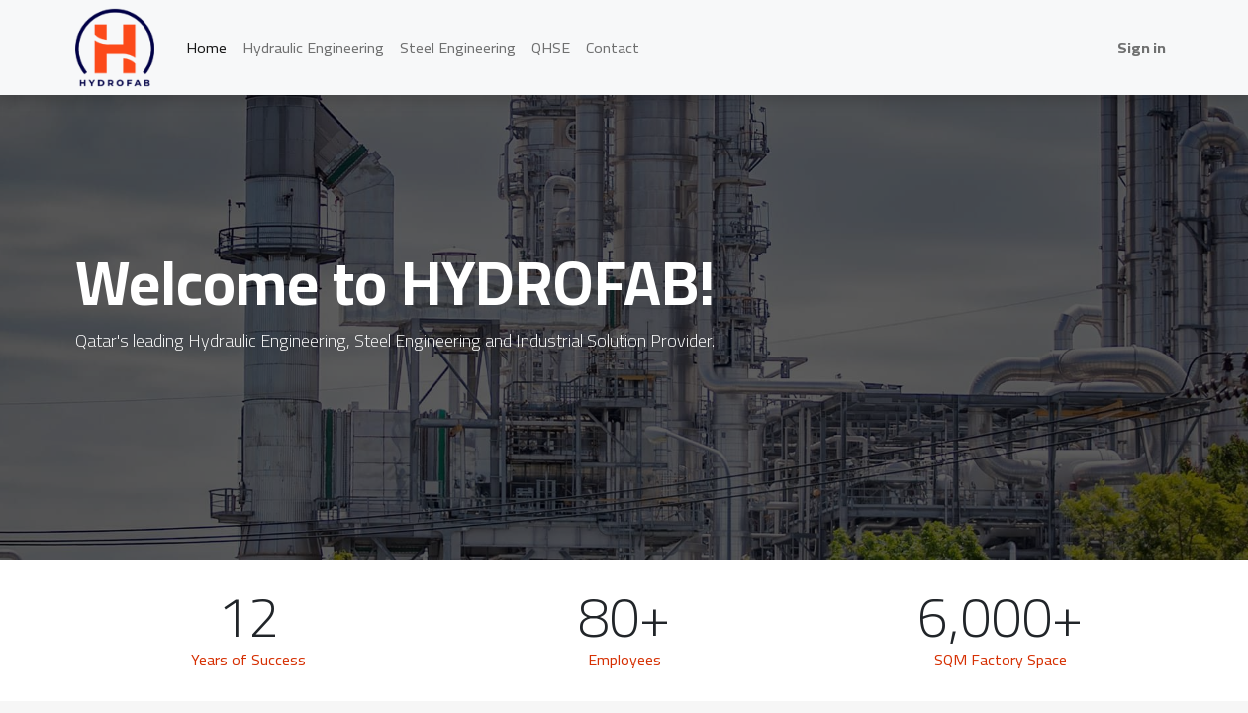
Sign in (1141, 47)
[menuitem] (206, 47)
